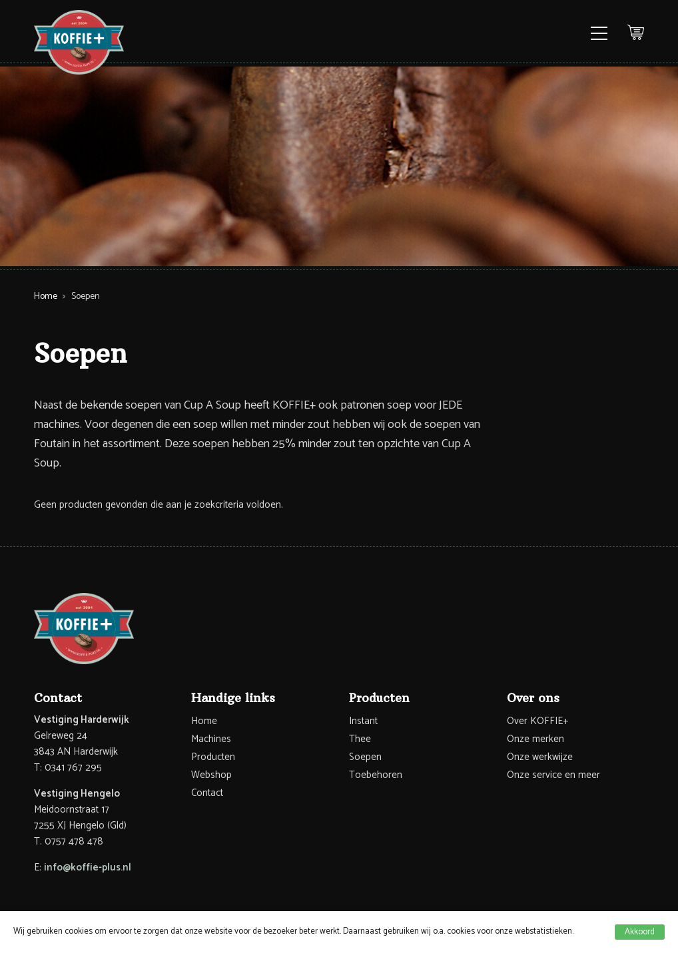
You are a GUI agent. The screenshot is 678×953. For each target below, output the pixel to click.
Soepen (365, 757)
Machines (211, 739)
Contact (207, 793)
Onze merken (535, 739)
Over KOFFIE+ (537, 721)
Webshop (211, 775)
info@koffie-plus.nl (87, 867)
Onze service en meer (553, 775)
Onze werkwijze (540, 757)
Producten (213, 757)
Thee (360, 739)
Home (45, 296)
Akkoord (640, 932)
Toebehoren (375, 775)
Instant (363, 721)
